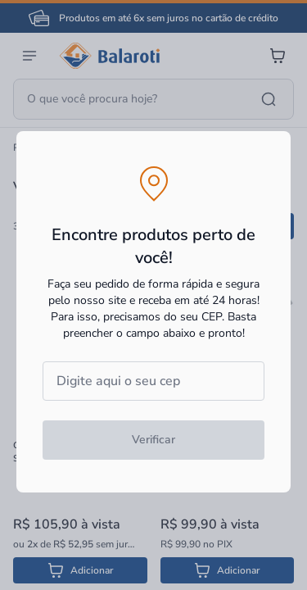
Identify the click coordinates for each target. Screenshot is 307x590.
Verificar (153, 439)
